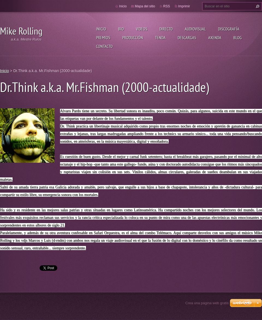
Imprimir (184, 6)
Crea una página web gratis (207, 303)
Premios (103, 37)
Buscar (257, 6)
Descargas (187, 37)
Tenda (160, 37)
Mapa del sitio (145, 6)
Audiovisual (195, 29)
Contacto (104, 46)
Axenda (214, 37)
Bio (121, 29)
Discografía (228, 29)
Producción (132, 37)
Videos (141, 29)
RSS (166, 6)
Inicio (101, 29)
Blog (237, 37)
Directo (166, 29)
